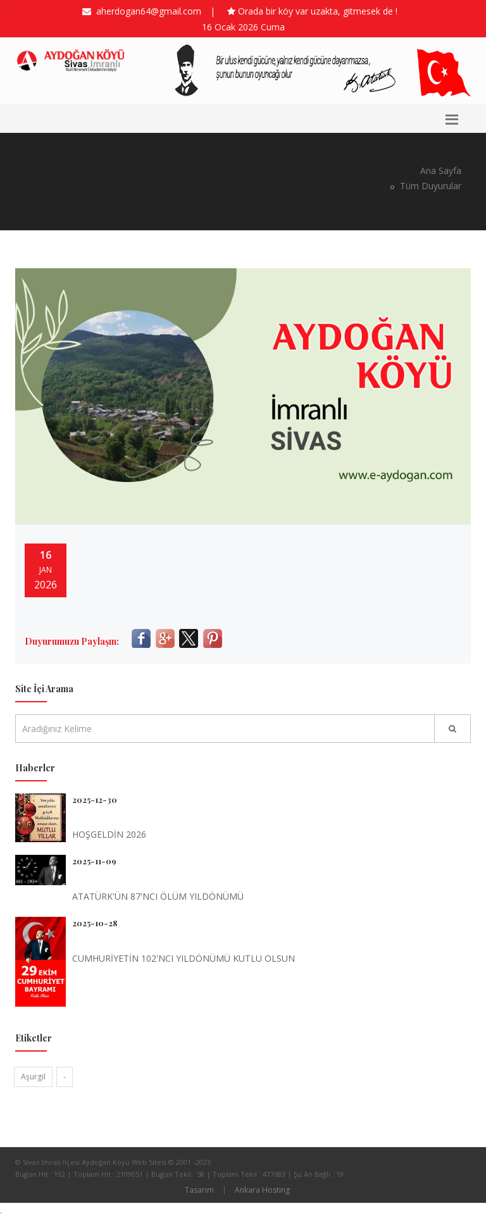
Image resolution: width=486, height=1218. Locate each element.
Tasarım (199, 1189)
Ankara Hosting (262, 1189)
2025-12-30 (94, 799)
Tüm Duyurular (429, 186)
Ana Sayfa (440, 171)
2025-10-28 (95, 922)
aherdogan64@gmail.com (146, 11)
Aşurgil (33, 1076)
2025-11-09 (94, 860)
